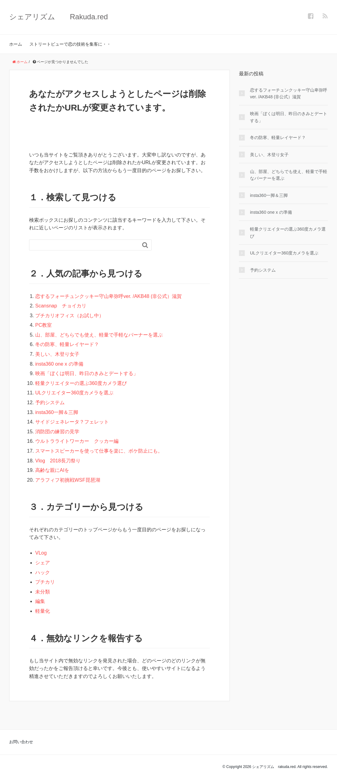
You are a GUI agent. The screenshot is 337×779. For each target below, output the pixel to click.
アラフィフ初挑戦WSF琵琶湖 (70, 480)
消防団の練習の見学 (57, 431)
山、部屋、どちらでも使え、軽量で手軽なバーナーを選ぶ (99, 334)
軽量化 (42, 611)
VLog (41, 552)
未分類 (42, 591)
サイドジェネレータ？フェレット (72, 421)
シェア (42, 562)
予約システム (52, 402)
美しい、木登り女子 (57, 354)
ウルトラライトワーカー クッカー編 (77, 441)
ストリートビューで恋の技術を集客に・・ (70, 44)
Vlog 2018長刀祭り (58, 460)
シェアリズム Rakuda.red (58, 17)
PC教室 (43, 325)
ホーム (15, 44)
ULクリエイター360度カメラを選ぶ (74, 392)
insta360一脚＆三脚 (56, 412)
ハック (42, 572)
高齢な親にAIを (52, 470)
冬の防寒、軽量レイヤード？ (67, 344)
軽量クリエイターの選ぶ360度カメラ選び (81, 383)
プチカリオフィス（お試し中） (69, 315)
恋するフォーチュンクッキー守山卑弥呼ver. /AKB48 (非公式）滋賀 (108, 296)
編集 (40, 601)
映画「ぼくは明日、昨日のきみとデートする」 (86, 373)
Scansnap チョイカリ (60, 305)
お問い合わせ (21, 741)
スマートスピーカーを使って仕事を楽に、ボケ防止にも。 (99, 450)
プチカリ (45, 582)
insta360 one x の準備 (59, 364)
